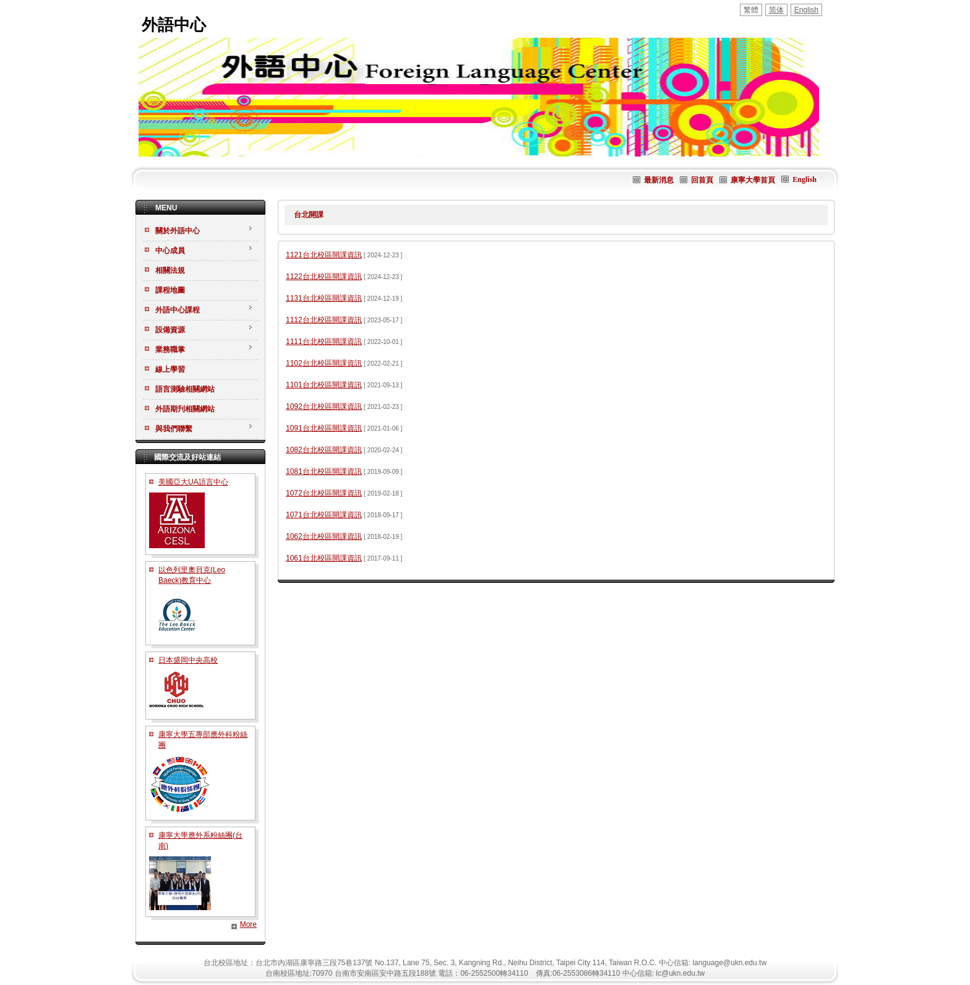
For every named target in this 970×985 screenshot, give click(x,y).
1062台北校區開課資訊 (324, 536)
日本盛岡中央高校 (188, 660)
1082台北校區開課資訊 (324, 449)
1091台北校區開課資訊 (324, 428)
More (248, 924)
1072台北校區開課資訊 (324, 493)
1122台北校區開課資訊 (324, 276)
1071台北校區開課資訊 (324, 514)
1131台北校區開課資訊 (324, 298)
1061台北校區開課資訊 (324, 558)
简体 (776, 10)
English (806, 10)
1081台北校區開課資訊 (324, 471)
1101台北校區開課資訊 (324, 385)
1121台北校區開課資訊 (324, 255)
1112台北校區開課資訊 (324, 320)
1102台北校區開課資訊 (324, 363)
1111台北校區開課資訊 (324, 341)
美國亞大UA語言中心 (193, 482)
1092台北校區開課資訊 (324, 406)
